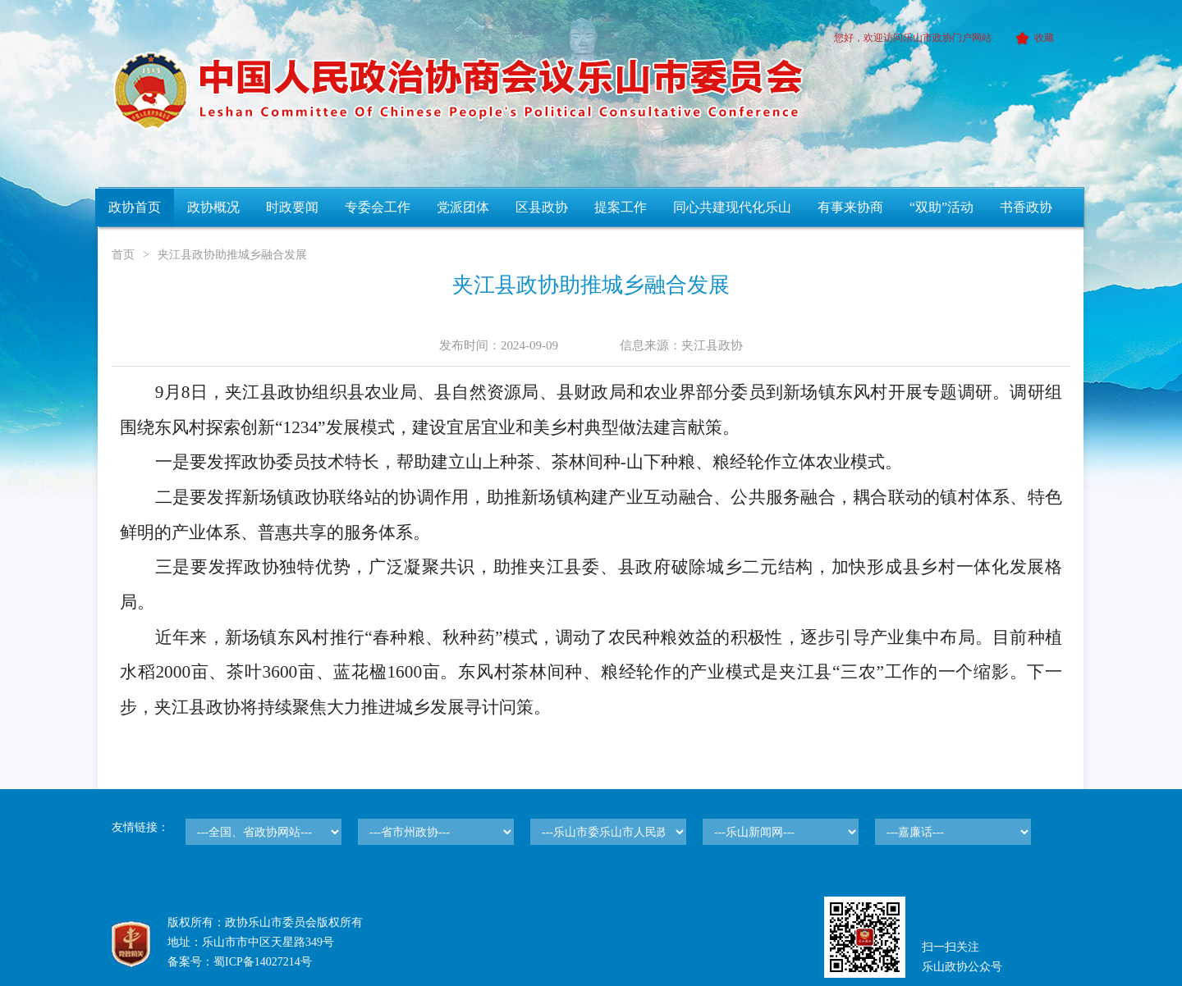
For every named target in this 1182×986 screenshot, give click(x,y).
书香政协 (1026, 207)
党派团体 (463, 207)
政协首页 (134, 207)
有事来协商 (850, 207)
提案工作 (620, 207)
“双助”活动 (941, 207)
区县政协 (541, 207)
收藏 (1032, 37)
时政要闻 (292, 207)
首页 (123, 255)
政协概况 (213, 207)
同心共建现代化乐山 (732, 207)
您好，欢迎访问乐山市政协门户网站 (913, 37)
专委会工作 (377, 207)
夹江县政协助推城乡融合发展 (232, 255)
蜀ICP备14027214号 (262, 962)
